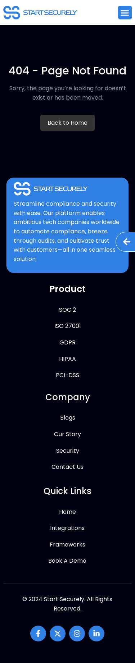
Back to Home (67, 123)
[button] (125, 12)
